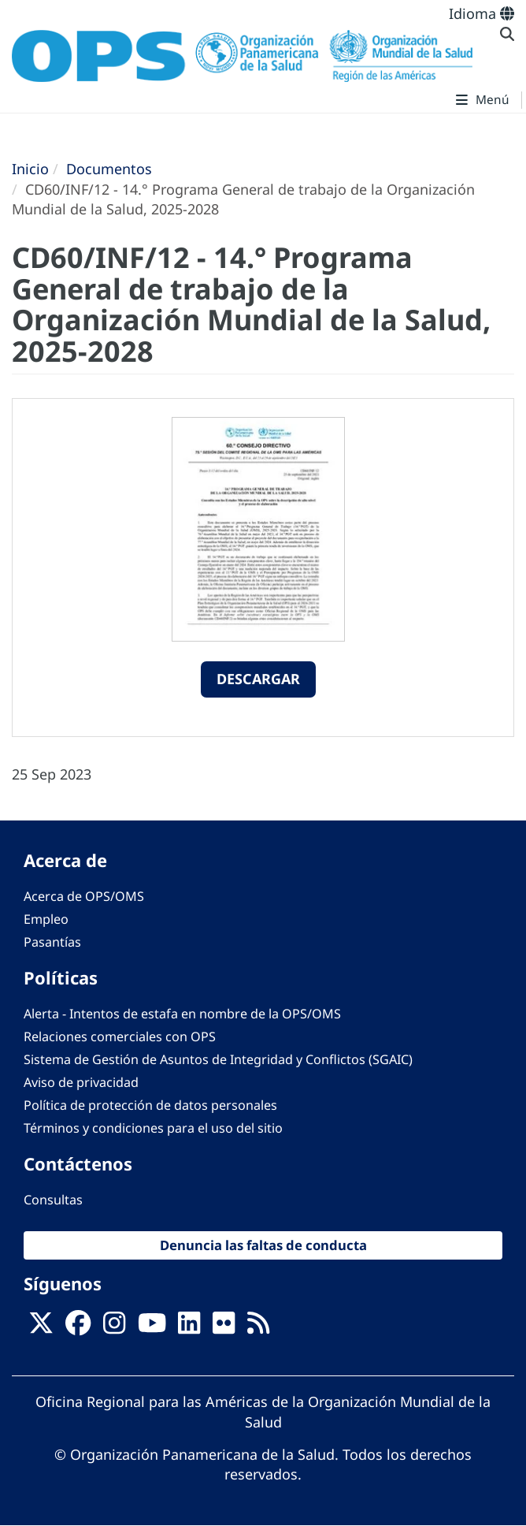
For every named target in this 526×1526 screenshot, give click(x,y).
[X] (41, 1328)
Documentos (109, 168)
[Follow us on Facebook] (78, 1328)
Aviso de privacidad (81, 1082)
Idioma (481, 13)
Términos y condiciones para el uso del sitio (153, 1128)
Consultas (53, 1199)
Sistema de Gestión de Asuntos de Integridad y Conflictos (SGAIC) (218, 1059)
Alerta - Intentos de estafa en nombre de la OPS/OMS (182, 1013)
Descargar (258, 678)
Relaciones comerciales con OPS (120, 1036)
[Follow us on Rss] (258, 1328)
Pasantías (52, 942)
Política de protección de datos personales (150, 1105)
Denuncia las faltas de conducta (263, 1245)
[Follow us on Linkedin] (189, 1328)
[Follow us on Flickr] (224, 1328)
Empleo (46, 919)
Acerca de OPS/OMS (84, 896)
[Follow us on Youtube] (152, 1328)
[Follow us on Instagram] (114, 1328)
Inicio (30, 168)
